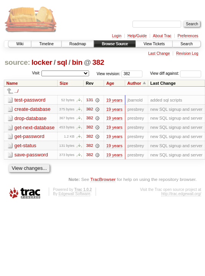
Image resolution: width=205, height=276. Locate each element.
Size (64, 83)
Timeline (46, 44)
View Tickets (154, 44)
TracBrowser (103, 179)
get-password (30, 137)
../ (17, 91)
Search (186, 44)
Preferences (188, 36)
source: (17, 62)
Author (134, 83)
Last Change (159, 53)
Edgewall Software (74, 194)
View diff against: (175, 73)
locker (41, 62)
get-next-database (35, 127)
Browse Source (115, 44)
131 (89, 100)
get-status (25, 146)
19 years (114, 100)
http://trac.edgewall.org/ (181, 194)
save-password (31, 155)
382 (98, 62)
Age (110, 83)
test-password (30, 100)
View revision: (109, 73)
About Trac (162, 36)
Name (12, 83)
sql (62, 62)
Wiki (19, 44)
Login (116, 36)
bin (77, 62)
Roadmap (77, 44)
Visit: (36, 73)
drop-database (31, 118)
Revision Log (187, 53)
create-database (33, 109)
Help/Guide (137, 36)
